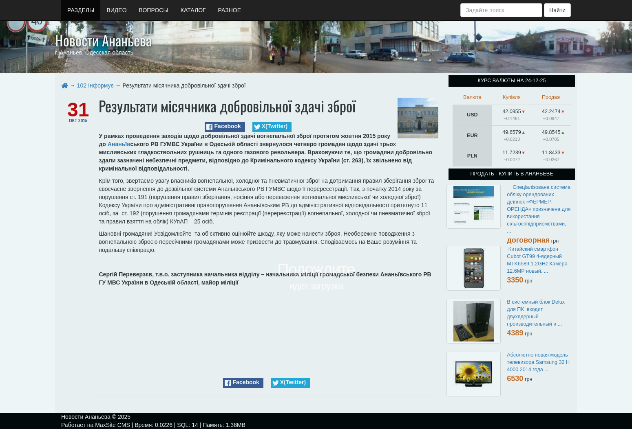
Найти (557, 10)
